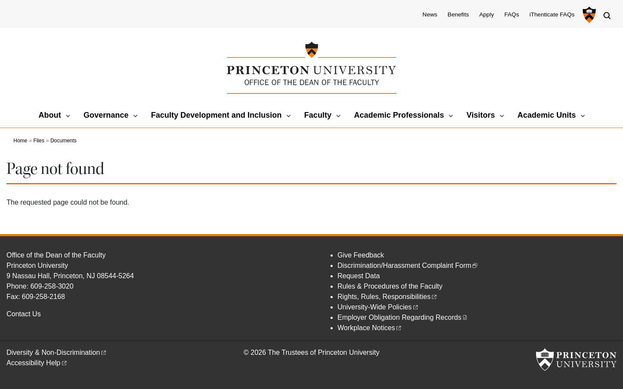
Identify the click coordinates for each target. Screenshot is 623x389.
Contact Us (23, 314)
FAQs (511, 14)
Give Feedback (360, 255)
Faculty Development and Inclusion (216, 115)
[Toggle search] (607, 15)
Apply (486, 14)
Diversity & (56, 352)
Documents (63, 141)
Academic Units (546, 115)
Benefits (458, 14)
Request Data (358, 276)
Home (20, 141)
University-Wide (378, 307)
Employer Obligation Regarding (403, 317)
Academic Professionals (399, 115)
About (50, 115)
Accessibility (37, 362)
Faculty (317, 115)
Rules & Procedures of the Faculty (390, 286)
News (430, 14)
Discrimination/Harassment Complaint (407, 265)
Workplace (369, 327)
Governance (105, 115)
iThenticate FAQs (552, 14)
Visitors (480, 115)
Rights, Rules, (387, 296)
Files (38, 141)
